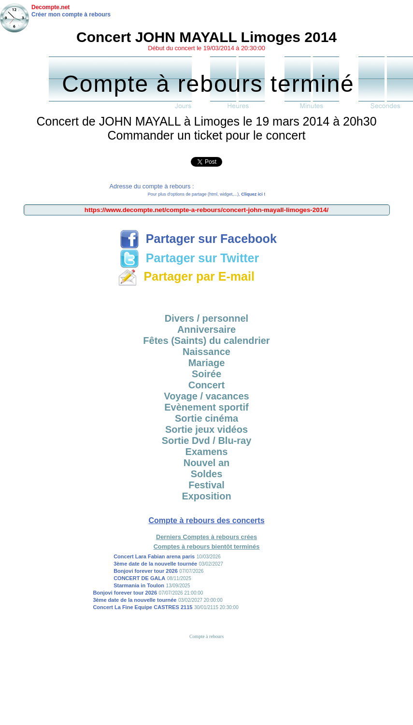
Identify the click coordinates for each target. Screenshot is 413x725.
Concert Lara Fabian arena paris (154, 556)
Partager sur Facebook (198, 238)
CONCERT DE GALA (139, 578)
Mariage (206, 362)
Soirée (206, 374)
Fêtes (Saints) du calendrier (206, 340)
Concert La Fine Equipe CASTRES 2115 (142, 607)
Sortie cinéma (206, 418)
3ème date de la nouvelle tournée (155, 564)
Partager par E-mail (186, 276)
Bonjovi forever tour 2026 (146, 571)
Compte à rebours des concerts (206, 520)
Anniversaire (206, 329)
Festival (206, 485)
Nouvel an (207, 462)
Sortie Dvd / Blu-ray (207, 440)
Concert (206, 385)
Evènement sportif (206, 407)
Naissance (206, 351)
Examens (206, 451)
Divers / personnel (206, 318)
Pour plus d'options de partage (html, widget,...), (206, 194)
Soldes (207, 474)
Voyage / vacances (206, 396)
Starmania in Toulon (139, 585)
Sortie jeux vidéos (206, 429)
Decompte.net (50, 7)
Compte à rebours (206, 636)
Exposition (206, 496)
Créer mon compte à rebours (71, 14)
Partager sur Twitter (189, 258)
